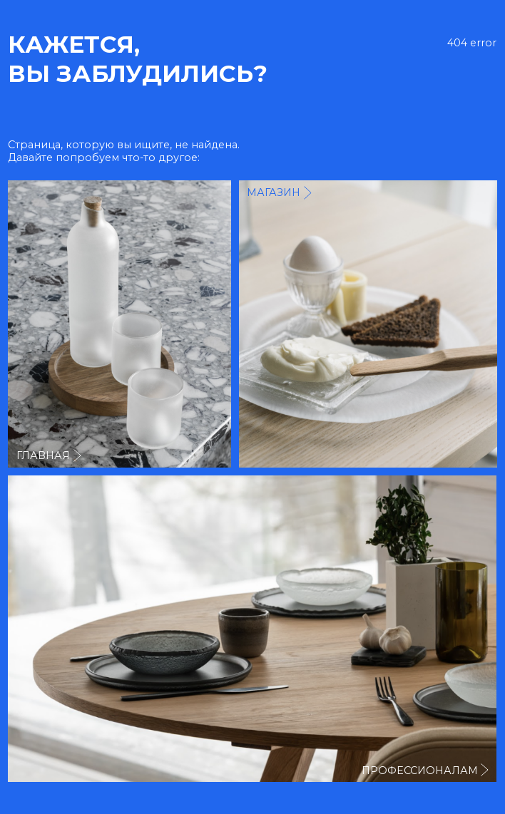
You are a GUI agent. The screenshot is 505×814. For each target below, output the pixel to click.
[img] (368, 324)
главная (43, 455)
